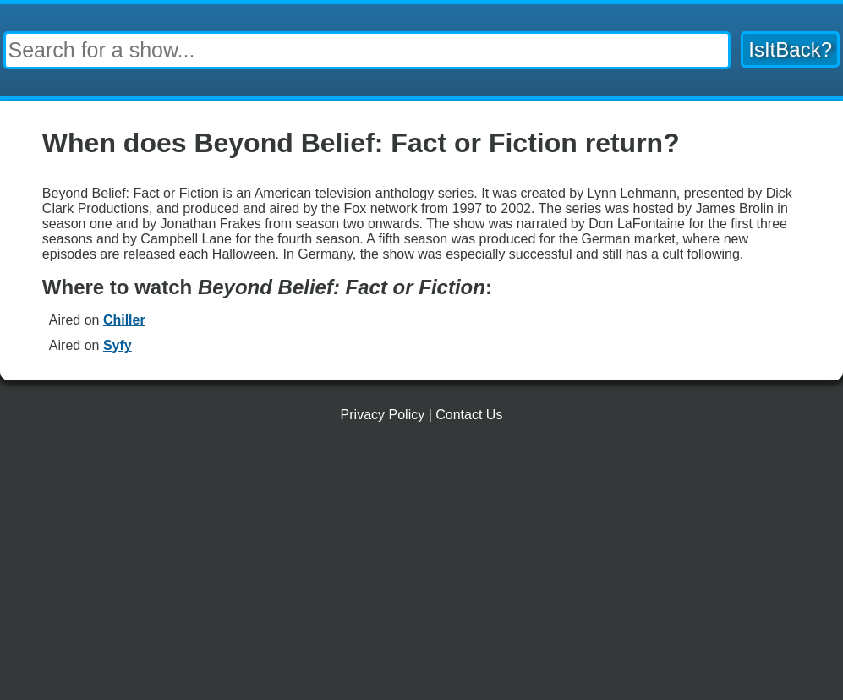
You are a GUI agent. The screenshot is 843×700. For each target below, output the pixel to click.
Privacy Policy (383, 414)
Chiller (124, 320)
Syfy (117, 345)
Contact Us (468, 414)
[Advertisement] (421, 568)
